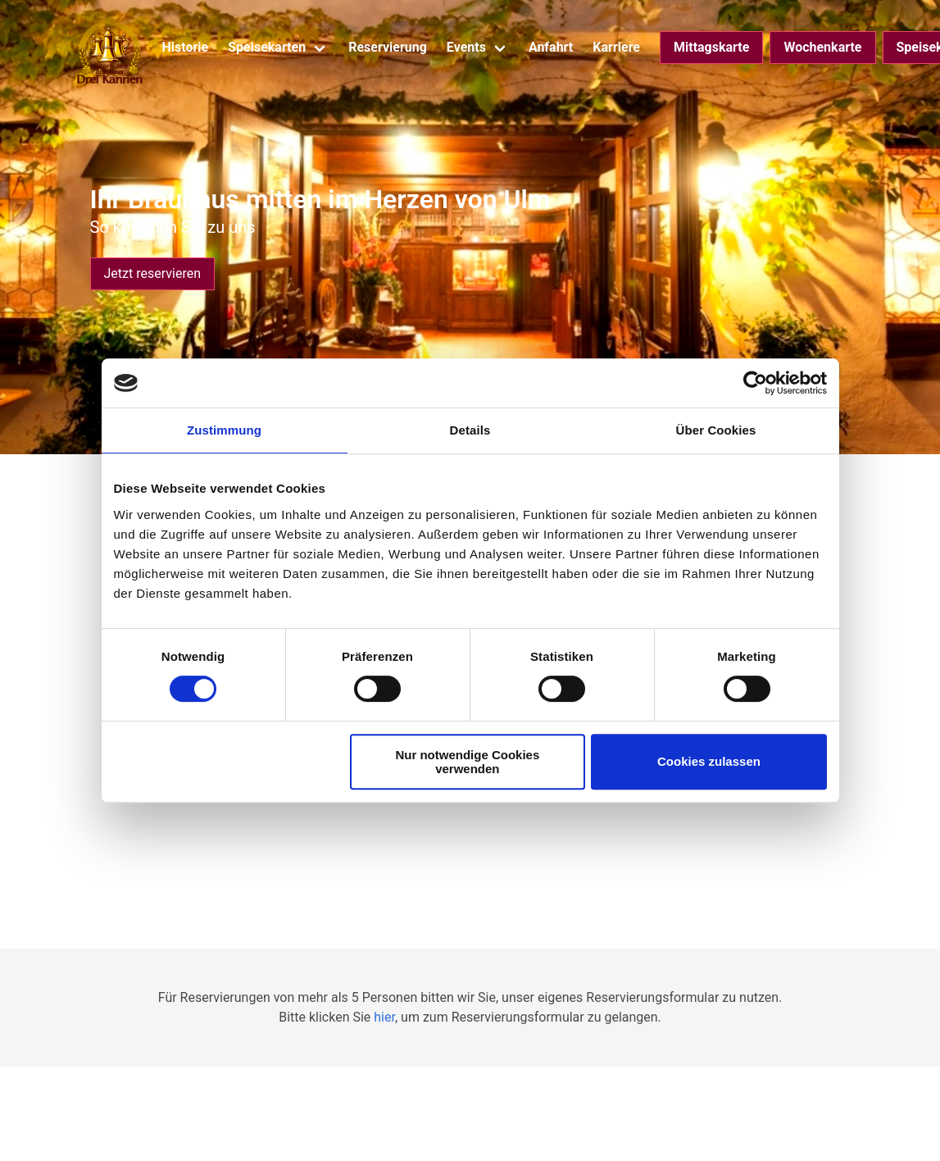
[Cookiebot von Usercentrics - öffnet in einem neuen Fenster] (755, 383)
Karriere (616, 47)
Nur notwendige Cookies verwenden (467, 762)
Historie (185, 47)
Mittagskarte (711, 47)
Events (466, 47)
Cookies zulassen (709, 761)
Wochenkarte (822, 47)
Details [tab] (470, 430)
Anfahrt (551, 47)
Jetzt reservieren (152, 273)
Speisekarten (267, 47)
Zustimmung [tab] (224, 430)
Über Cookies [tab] (716, 430)
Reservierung (387, 47)
